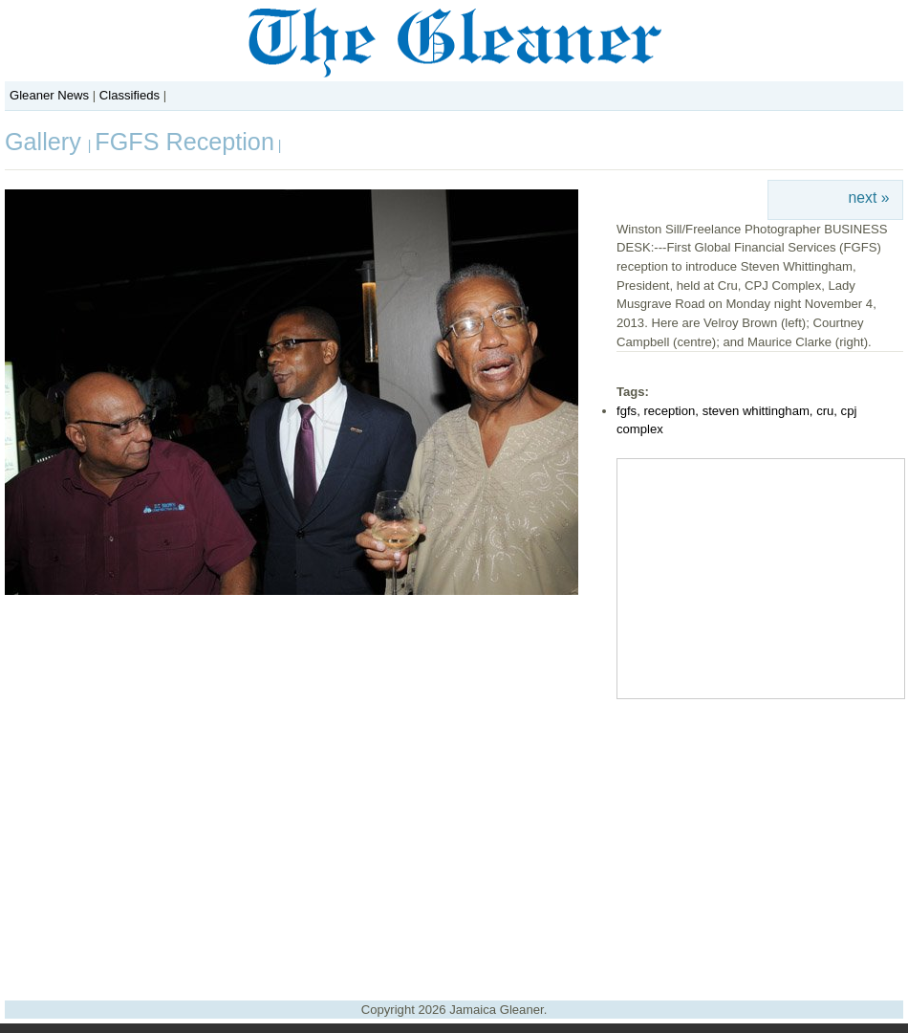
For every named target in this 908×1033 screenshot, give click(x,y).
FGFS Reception (184, 141)
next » (869, 197)
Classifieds (129, 95)
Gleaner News (49, 95)
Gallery (46, 141)
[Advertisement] (454, 843)
